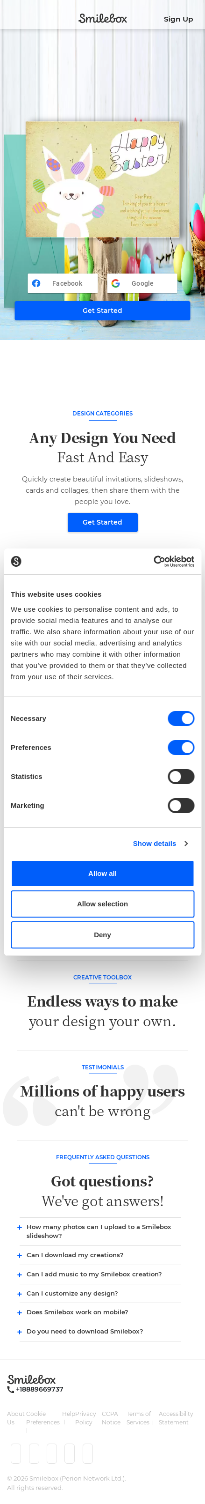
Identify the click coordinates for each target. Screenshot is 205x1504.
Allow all (102, 873)
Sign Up (178, 19)
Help (68, 1413)
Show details (155, 843)
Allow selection (102, 904)
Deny (102, 935)
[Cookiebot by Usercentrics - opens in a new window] (153, 562)
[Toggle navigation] (8, 16)
